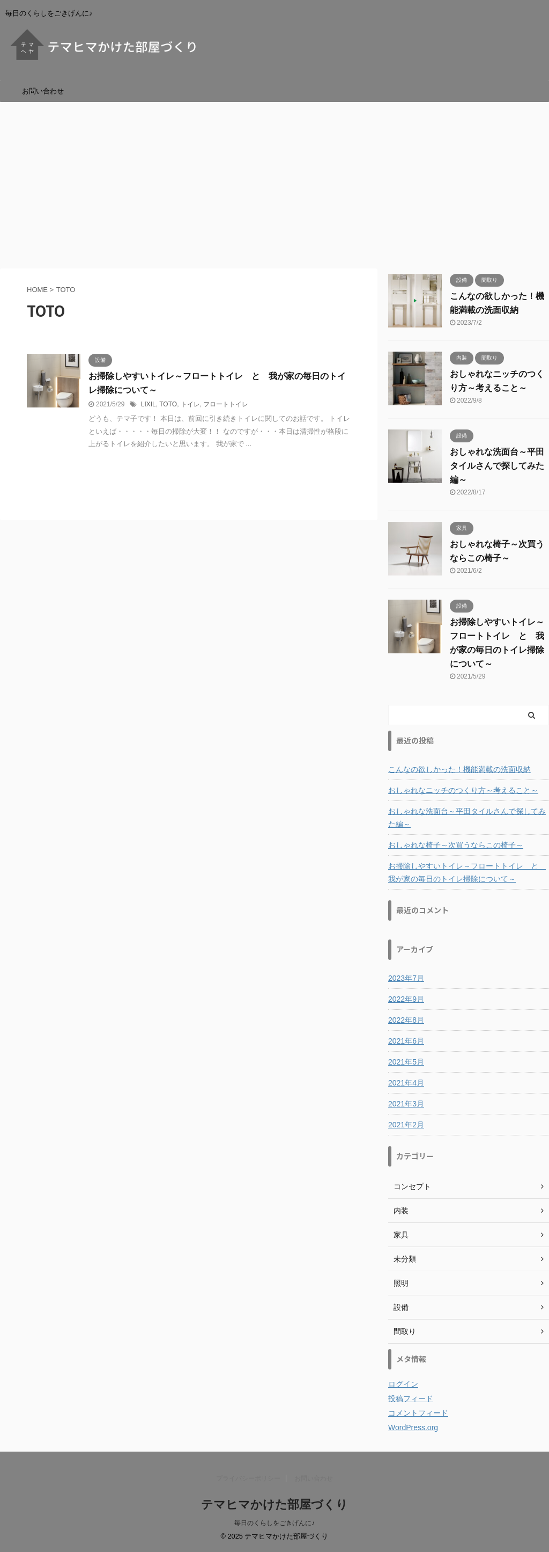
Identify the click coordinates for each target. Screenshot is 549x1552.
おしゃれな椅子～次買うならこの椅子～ (455, 845)
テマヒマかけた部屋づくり (274, 1504)
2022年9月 (406, 999)
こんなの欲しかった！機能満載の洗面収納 (459, 769)
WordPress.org (413, 1427)
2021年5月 (406, 1062)
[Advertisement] (274, 182)
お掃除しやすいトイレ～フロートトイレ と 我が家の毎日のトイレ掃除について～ (467, 872)
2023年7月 (406, 978)
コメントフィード (418, 1413)
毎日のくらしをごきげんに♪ (274, 1523)
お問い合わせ (43, 91)
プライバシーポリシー (248, 1478)
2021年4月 (406, 1083)
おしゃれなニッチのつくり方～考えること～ (463, 790)
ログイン (403, 1384)
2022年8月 (406, 1020)
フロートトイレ (225, 404)
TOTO (168, 404)
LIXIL (148, 404)
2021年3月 (406, 1103)
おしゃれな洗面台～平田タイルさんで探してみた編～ (497, 465)
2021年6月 (406, 1041)
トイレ (190, 404)
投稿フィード (410, 1398)
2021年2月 (406, 1124)
